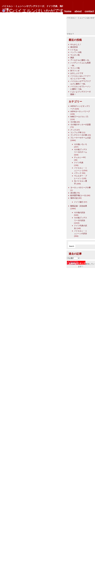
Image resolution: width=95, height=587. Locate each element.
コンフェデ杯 (75, 132)
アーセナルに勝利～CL (79, 60)
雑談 (72, 57)
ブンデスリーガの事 (78, 135)
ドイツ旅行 (78, 202)
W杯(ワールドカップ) (79, 117)
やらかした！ (75, 44)
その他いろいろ (80, 144)
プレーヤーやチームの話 (80, 138)
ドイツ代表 (78, 162)
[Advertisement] (84, 26)
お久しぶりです (76, 73)
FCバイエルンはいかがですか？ (40, 10)
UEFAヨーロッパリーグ (80, 111)
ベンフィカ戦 (75, 52)
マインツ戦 (75, 68)
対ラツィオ (75, 71)
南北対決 (74, 47)
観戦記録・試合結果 (78, 206)
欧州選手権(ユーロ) (78, 195)
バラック (77, 173)
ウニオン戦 (75, 55)
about (78, 11)
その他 (73, 122)
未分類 (73, 193)
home (67, 11)
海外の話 (74, 198)
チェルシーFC (80, 157)
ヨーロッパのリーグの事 (80, 187)
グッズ (73, 130)
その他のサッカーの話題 (80, 124)
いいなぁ (74, 50)
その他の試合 (79, 212)
